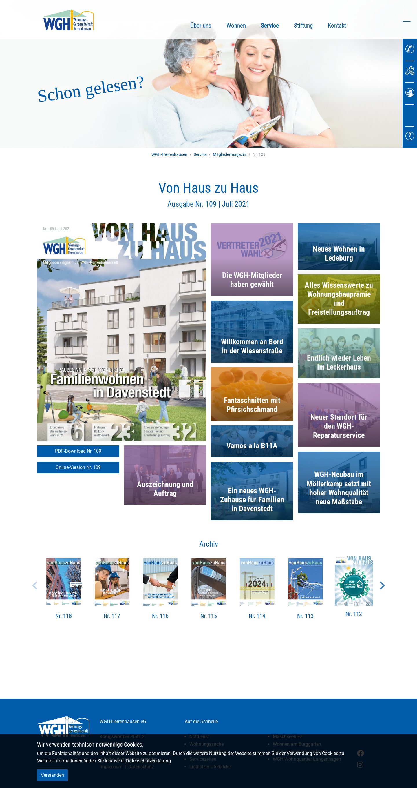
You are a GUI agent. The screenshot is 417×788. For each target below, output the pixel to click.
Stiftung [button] (303, 25)
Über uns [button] (200, 25)
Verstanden (52, 775)
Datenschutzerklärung (148, 761)
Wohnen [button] (236, 25)
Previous (34, 585)
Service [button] (273, 24)
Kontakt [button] (337, 25)
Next (382, 585)
